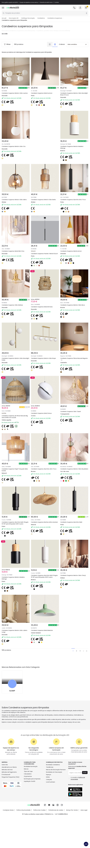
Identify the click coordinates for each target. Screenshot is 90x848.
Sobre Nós (5, 765)
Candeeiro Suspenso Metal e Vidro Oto (13, 146)
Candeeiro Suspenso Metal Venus (41, 413)
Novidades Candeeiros (53, 765)
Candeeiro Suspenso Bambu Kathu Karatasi (44, 522)
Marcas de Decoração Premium (56, 770)
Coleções (49, 779)
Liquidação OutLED (29, 781)
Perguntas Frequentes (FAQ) (10, 777)
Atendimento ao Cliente (9, 767)
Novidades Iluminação (30, 766)
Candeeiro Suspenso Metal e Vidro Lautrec (15, 93)
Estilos (48, 777)
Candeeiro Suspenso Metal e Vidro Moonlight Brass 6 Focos (74, 94)
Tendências (49, 767)
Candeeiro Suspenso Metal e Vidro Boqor (43, 358)
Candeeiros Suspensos (54, 18)
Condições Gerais (8, 810)
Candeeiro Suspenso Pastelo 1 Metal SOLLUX (44, 254)
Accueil (4, 18)
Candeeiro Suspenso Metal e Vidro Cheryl (73, 575)
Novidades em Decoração (54, 772)
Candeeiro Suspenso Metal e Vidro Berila (43, 200)
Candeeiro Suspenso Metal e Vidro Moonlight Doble (15, 359)
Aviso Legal (84, 810)
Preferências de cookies (56, 810)
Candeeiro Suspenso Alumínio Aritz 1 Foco (73, 200)
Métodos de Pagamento (9, 772)
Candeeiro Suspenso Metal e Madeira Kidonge (71, 147)
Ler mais (4, 34)
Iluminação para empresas (32, 779)
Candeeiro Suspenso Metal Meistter (42, 630)
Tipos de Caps (28, 771)
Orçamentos (28, 776)
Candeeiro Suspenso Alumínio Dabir (71, 522)
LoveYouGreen (50, 782)
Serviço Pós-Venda (72, 810)
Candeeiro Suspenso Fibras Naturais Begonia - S (74, 359)
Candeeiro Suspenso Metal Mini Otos (13, 251)
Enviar (84, 772)
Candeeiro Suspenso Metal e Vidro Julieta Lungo (14, 631)
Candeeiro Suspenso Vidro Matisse (12, 305)
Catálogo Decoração (28, 18)
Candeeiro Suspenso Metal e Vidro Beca (72, 305)
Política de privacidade (23, 810)
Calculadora (27, 774)
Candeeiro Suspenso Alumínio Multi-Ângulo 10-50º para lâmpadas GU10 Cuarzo (15, 523)
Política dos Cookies (39, 810)
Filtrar (7, 44)
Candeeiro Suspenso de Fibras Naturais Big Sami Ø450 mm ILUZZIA (15, 416)
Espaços (48, 775)
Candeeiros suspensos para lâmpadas (14, 20)
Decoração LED (13, 18)
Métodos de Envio (7, 770)
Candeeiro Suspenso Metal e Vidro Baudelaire (74, 469)
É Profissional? (6, 775)
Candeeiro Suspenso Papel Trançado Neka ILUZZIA (15, 470)
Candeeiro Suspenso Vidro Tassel (70, 411)
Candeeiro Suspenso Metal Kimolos (42, 307)
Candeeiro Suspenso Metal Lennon (41, 93)
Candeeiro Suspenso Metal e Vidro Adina (14, 200)
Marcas (26, 769)
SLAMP (12, 691)
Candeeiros (41, 18)
